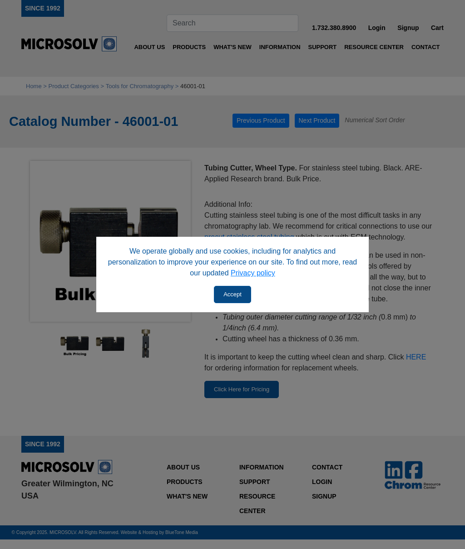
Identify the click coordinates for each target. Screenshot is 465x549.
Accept (232, 294)
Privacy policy (253, 273)
